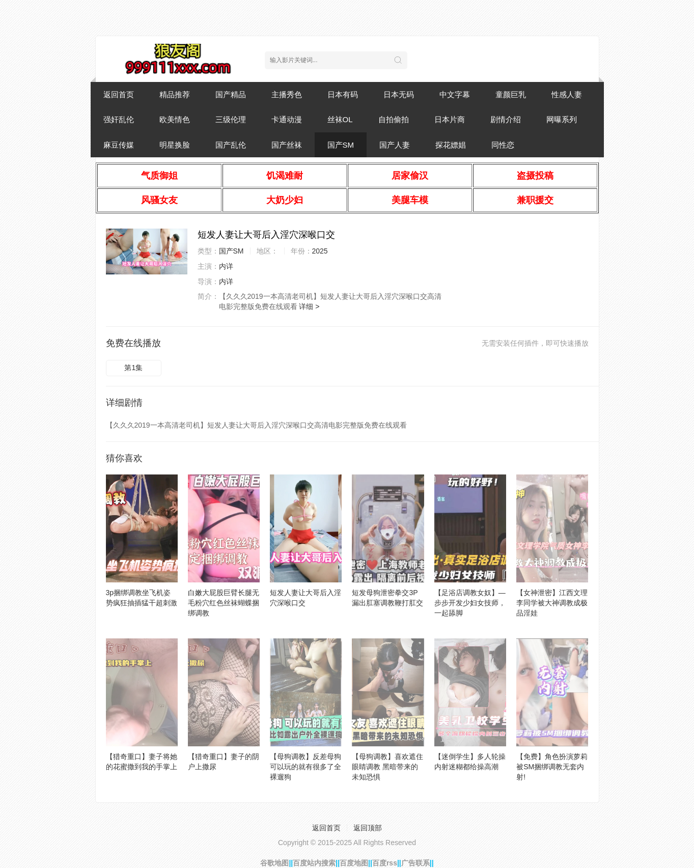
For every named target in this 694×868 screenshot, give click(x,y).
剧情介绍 (505, 119)
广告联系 (415, 863)
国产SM (340, 145)
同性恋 (502, 145)
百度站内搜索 (314, 863)
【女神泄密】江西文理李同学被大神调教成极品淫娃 (552, 603)
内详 (226, 266)
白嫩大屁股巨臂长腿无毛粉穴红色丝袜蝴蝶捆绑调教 (223, 603)
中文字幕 (454, 94)
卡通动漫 (286, 119)
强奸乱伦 (118, 119)
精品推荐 (174, 94)
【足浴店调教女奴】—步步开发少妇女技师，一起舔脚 (470, 603)
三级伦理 (230, 119)
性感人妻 (566, 94)
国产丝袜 (286, 145)
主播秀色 (286, 94)
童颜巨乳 (510, 94)
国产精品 (230, 94)
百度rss (384, 863)
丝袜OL (340, 119)
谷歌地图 (274, 863)
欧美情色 (174, 119)
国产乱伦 (230, 145)
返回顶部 (367, 828)
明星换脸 (174, 145)
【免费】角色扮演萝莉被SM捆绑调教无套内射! (552, 766)
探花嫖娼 (450, 145)
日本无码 (398, 94)
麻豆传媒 (118, 145)
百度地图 (354, 863)
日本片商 (449, 119)
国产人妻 (394, 145)
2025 (320, 251)
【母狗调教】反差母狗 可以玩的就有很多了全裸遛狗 (305, 766)
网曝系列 (561, 119)
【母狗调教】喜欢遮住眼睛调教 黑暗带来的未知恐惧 (387, 766)
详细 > (309, 306)
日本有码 (342, 94)
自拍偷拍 (393, 119)
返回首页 (118, 94)
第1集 (133, 367)
